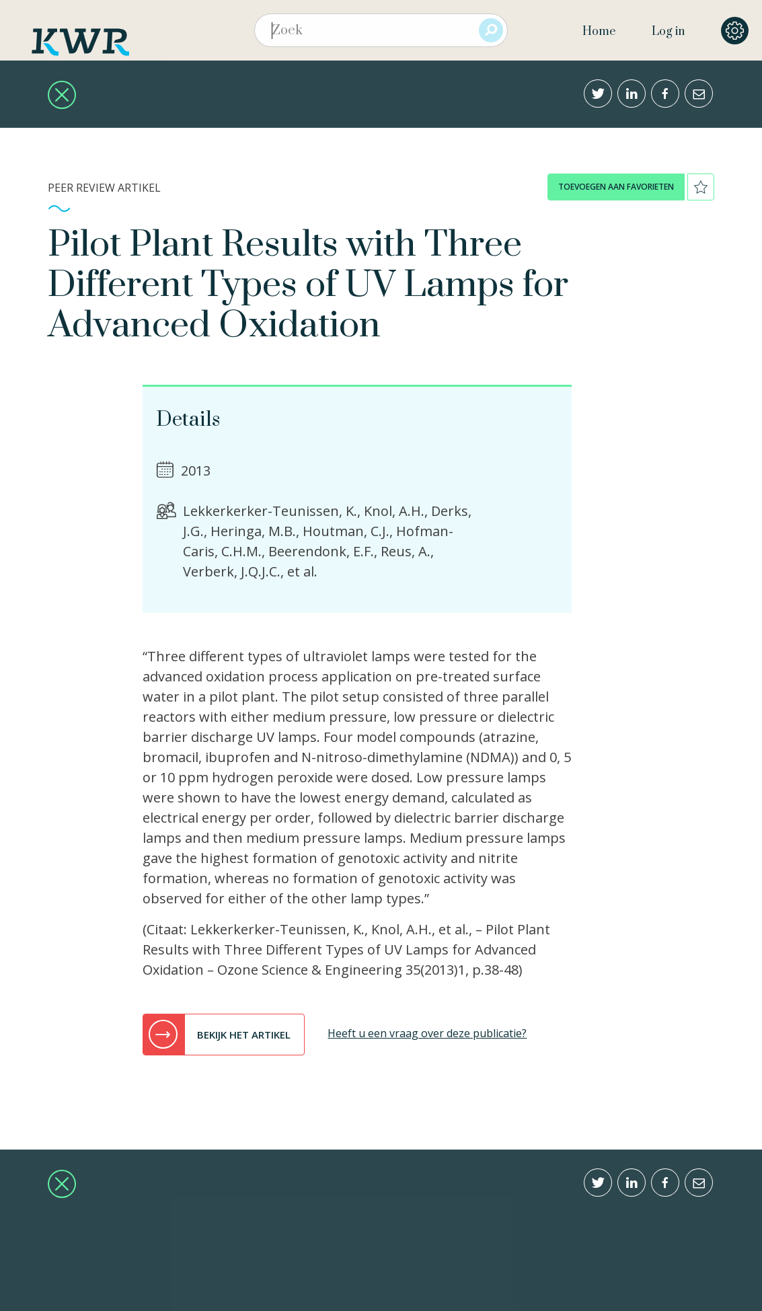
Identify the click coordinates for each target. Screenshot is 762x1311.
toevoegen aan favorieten (616, 186)
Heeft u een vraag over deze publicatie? (427, 1033)
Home (598, 31)
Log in (668, 31)
